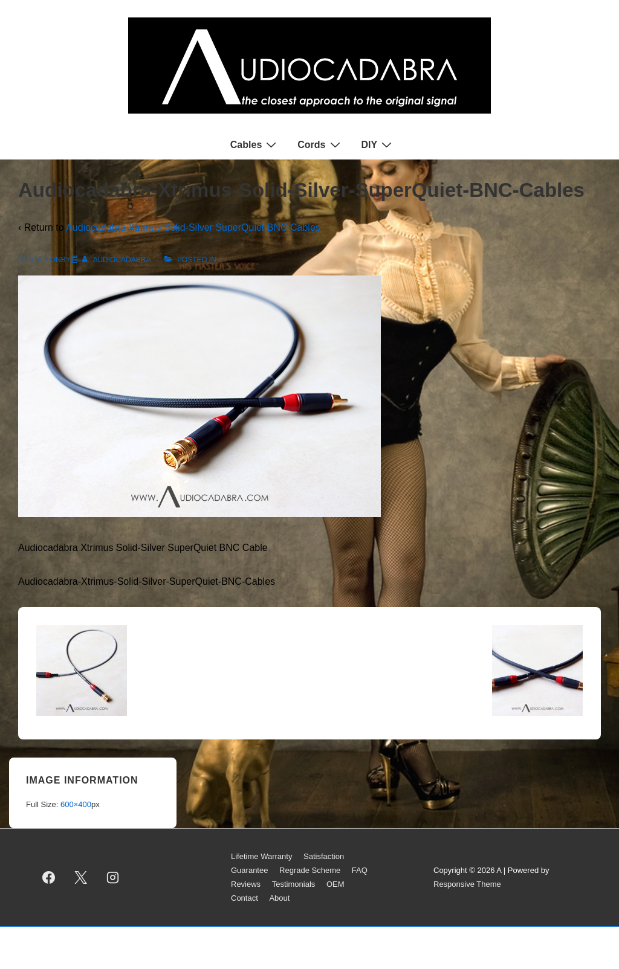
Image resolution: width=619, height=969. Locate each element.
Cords (320, 144)
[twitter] (81, 877)
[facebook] (48, 877)
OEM (335, 884)
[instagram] (113, 877)
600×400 (75, 804)
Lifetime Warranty (261, 856)
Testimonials (294, 884)
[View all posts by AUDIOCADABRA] (117, 260)
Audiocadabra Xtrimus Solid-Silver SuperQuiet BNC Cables (193, 227)
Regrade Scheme (309, 870)
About (279, 898)
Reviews (246, 884)
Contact (244, 898)
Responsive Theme (467, 884)
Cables (254, 144)
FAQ (360, 870)
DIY (378, 144)
